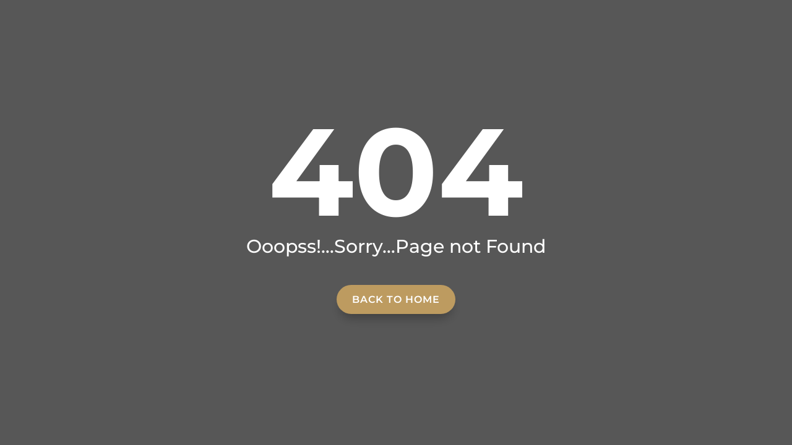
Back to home (396, 299)
